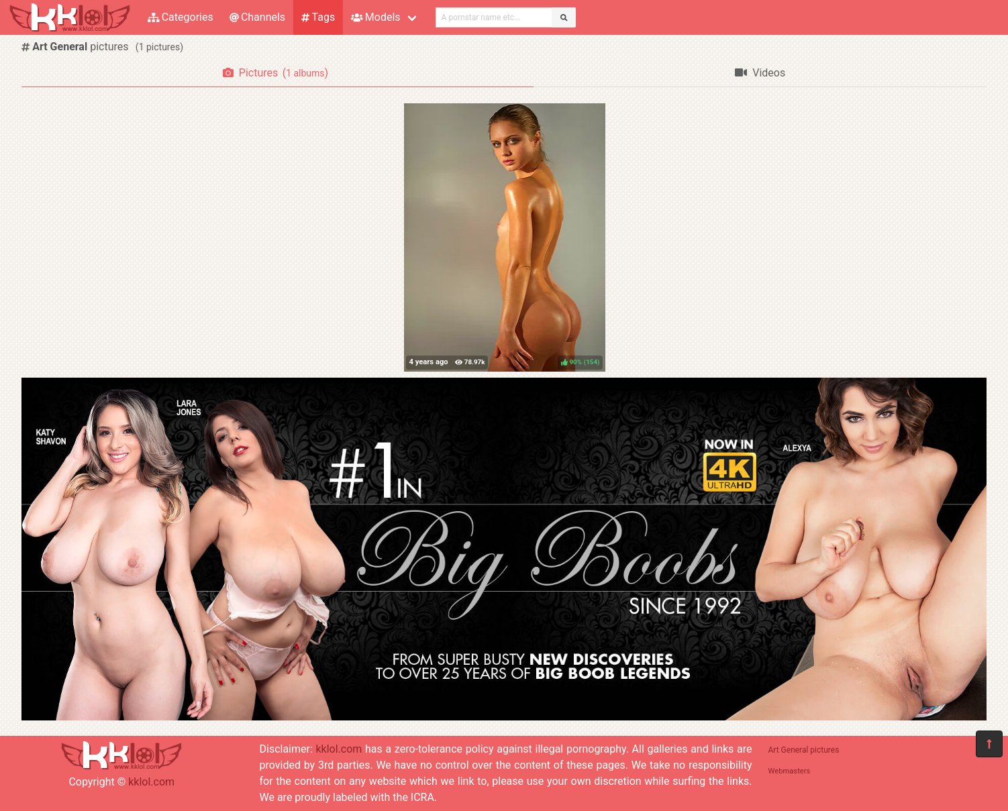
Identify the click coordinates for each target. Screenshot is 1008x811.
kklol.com (151, 781)
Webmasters (789, 771)
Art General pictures (804, 750)
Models (375, 17)
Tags (318, 17)
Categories (180, 17)
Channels (257, 17)
